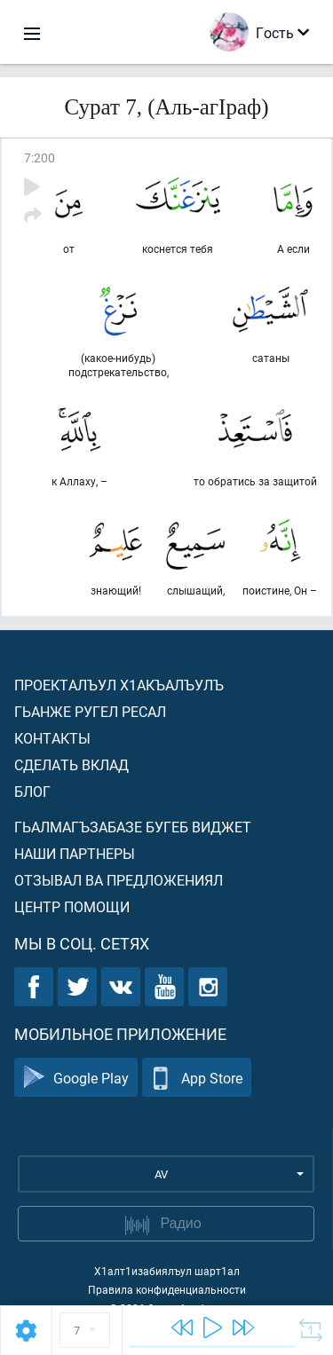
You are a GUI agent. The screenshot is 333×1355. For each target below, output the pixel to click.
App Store (196, 1077)
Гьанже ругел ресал (90, 711)
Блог (32, 791)
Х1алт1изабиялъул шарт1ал (167, 1271)
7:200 (39, 157)
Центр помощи (72, 906)
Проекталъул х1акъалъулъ (119, 684)
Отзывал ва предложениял (118, 880)
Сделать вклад (71, 764)
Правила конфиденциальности (167, 1289)
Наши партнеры (74, 853)
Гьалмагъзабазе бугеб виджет (132, 826)
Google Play (76, 1077)
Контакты (52, 738)
